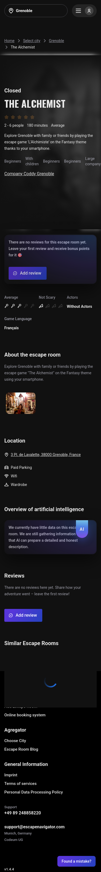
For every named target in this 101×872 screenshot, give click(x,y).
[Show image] (20, 403)
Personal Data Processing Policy (33, 792)
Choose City (15, 740)
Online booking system (25, 715)
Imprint (10, 775)
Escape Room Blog (21, 749)
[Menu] (84, 10)
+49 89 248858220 (22, 812)
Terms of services (20, 783)
